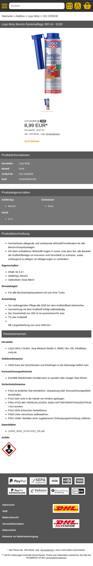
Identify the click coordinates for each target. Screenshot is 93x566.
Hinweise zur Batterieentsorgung (20, 536)
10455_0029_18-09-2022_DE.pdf (26, 431)
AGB (4, 511)
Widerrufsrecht (10, 517)
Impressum (8, 504)
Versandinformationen (56, 557)
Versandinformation (13, 524)
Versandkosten (53, 134)
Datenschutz (9, 530)
